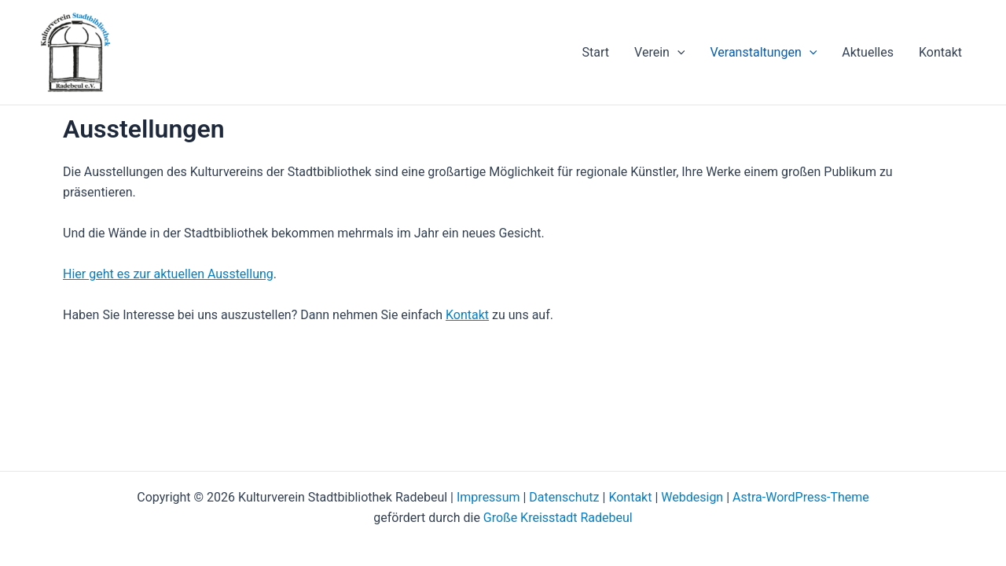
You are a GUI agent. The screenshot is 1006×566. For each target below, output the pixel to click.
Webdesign (692, 497)
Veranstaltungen (763, 52)
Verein (659, 52)
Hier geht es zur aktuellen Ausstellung (168, 273)
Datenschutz (564, 497)
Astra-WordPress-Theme (800, 497)
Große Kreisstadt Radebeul (558, 517)
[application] (677, 52)
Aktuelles (868, 52)
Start (595, 52)
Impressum (488, 497)
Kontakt (940, 52)
